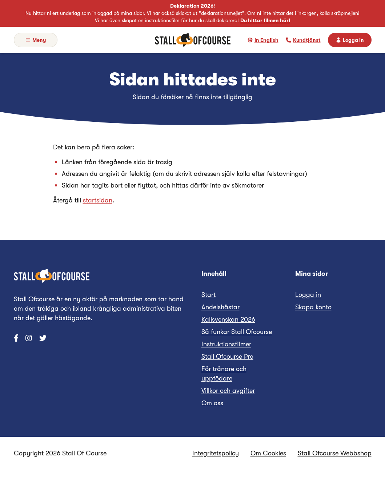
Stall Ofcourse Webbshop (335, 453)
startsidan (97, 200)
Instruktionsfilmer (226, 344)
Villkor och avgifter (228, 390)
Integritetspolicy (215, 453)
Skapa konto (313, 307)
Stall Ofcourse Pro (227, 356)
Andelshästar (220, 307)
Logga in (308, 294)
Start (208, 294)
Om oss (212, 403)
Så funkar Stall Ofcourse (236, 331)
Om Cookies (268, 453)
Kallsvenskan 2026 (228, 319)
